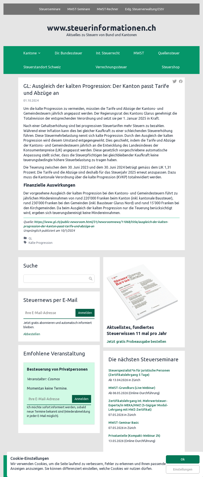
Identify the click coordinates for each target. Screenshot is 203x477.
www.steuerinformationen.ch (101, 27)
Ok (183, 459)
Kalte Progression (40, 242)
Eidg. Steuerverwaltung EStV (144, 9)
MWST (139, 53)
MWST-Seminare (78, 9)
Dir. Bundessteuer (68, 53)
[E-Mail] (48, 313)
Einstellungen (182, 469)
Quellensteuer (169, 53)
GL (30, 238)
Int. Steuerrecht (108, 53)
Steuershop (171, 67)
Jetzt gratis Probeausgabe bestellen (136, 341)
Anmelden (85, 313)
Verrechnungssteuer (111, 67)
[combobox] (59, 278)
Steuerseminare (50, 9)
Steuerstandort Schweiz (42, 67)
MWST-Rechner (107, 9)
